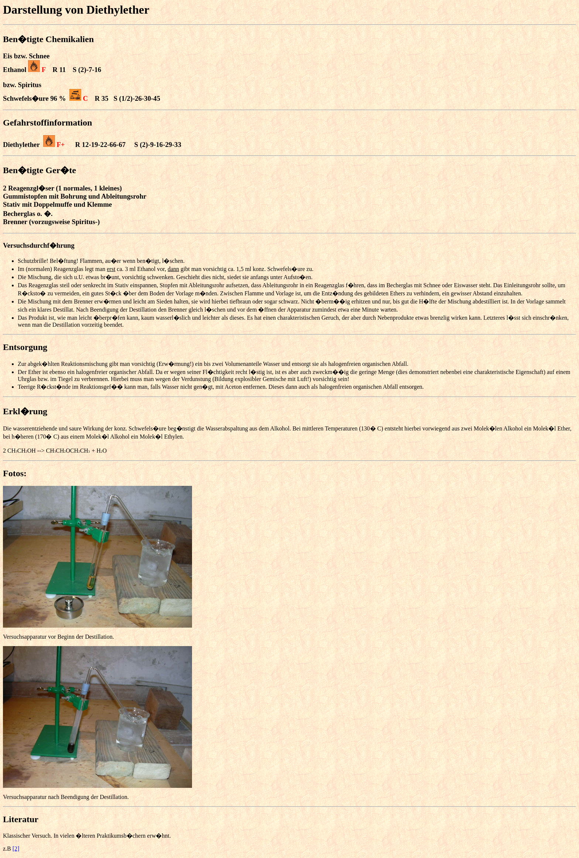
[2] (16, 848)
